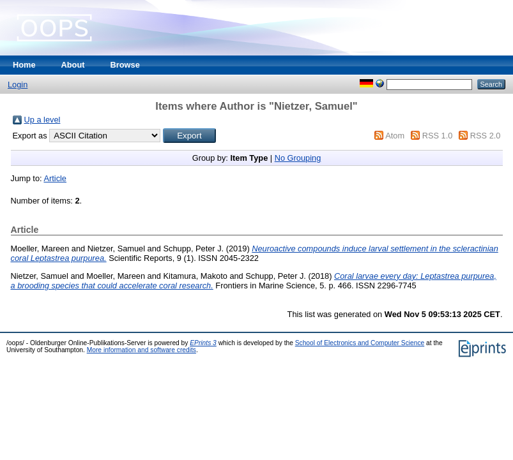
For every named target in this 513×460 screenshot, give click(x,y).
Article (54, 178)
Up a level (42, 119)
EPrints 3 (203, 342)
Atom (394, 135)
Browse (125, 65)
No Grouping (298, 158)
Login (17, 84)
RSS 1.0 (437, 135)
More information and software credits (141, 349)
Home (24, 65)
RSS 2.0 (485, 135)
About (73, 65)
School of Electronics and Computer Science (360, 342)
